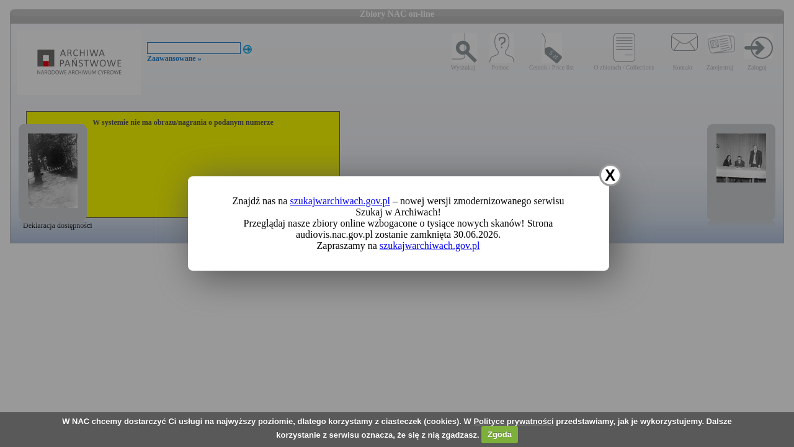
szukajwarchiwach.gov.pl (340, 201)
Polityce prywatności (513, 421)
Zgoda (500, 434)
